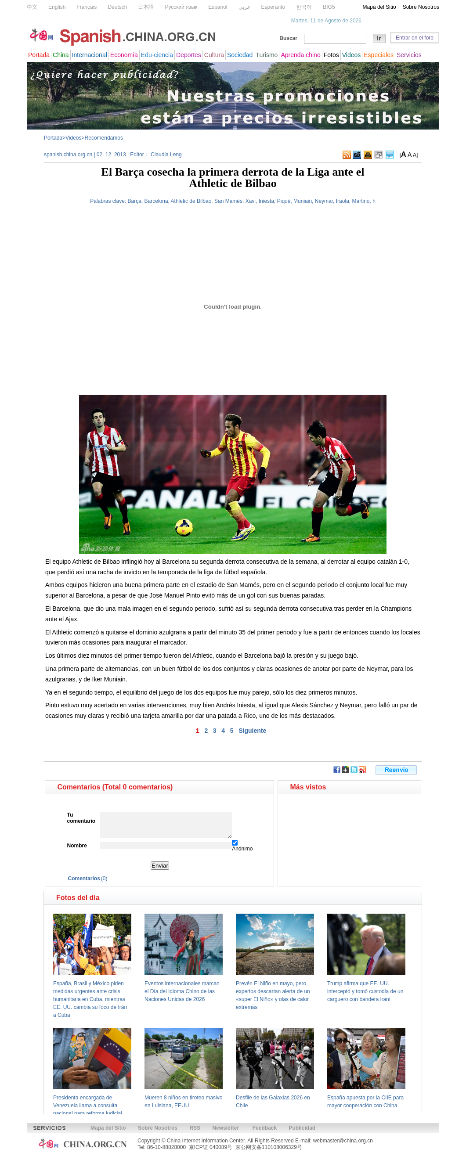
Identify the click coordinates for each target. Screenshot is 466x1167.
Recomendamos (104, 138)
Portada (53, 138)
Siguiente (252, 730)
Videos (73, 138)
